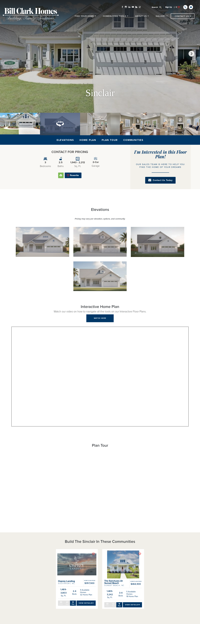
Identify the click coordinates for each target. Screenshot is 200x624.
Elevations (65, 140)
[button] (160, 6)
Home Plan (87, 140)
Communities (133, 140)
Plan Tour (110, 140)
